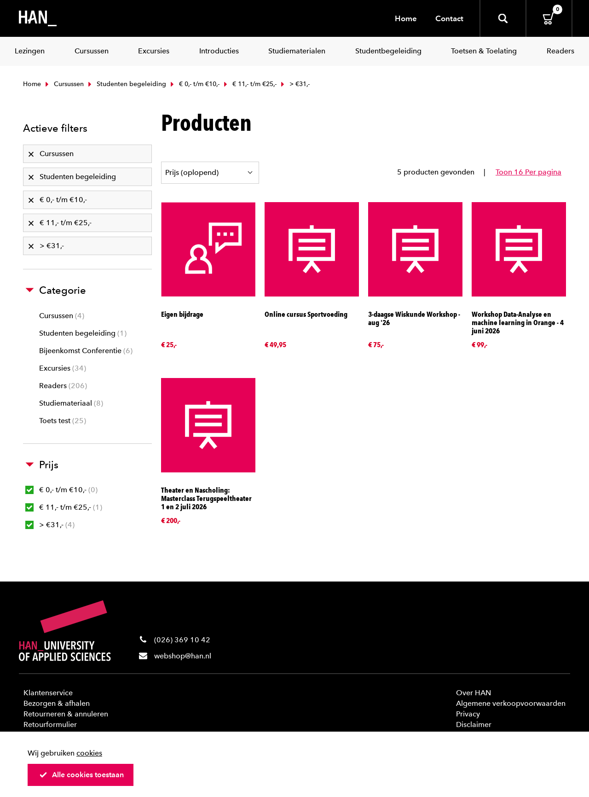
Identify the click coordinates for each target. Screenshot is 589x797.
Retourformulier (50, 724)
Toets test (62, 420)
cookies (89, 753)
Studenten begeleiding (126, 84)
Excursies (62, 368)
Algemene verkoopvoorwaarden (511, 703)
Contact (449, 18)
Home (406, 18)
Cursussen (63, 84)
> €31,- (50, 524)
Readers (63, 385)
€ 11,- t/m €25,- (249, 84)
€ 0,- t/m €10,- (193, 84)
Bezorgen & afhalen (56, 703)
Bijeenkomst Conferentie (86, 350)
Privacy (468, 714)
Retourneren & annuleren (65, 714)
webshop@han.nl (182, 656)
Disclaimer (473, 724)
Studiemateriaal (71, 403)
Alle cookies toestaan (81, 774)
